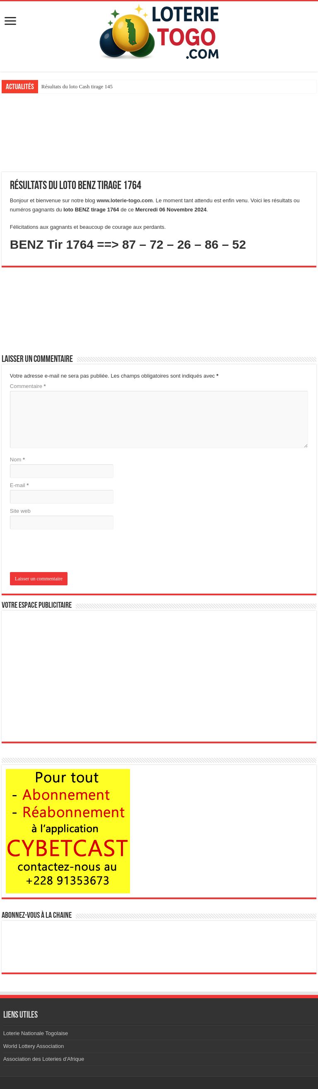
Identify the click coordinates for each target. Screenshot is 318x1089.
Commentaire (28, 386)
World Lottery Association (33, 1046)
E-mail (19, 485)
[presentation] (66, 551)
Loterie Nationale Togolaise (35, 1033)
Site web (20, 511)
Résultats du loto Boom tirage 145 (78, 86)
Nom (17, 459)
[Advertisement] (159, 133)
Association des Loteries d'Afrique (43, 1059)
